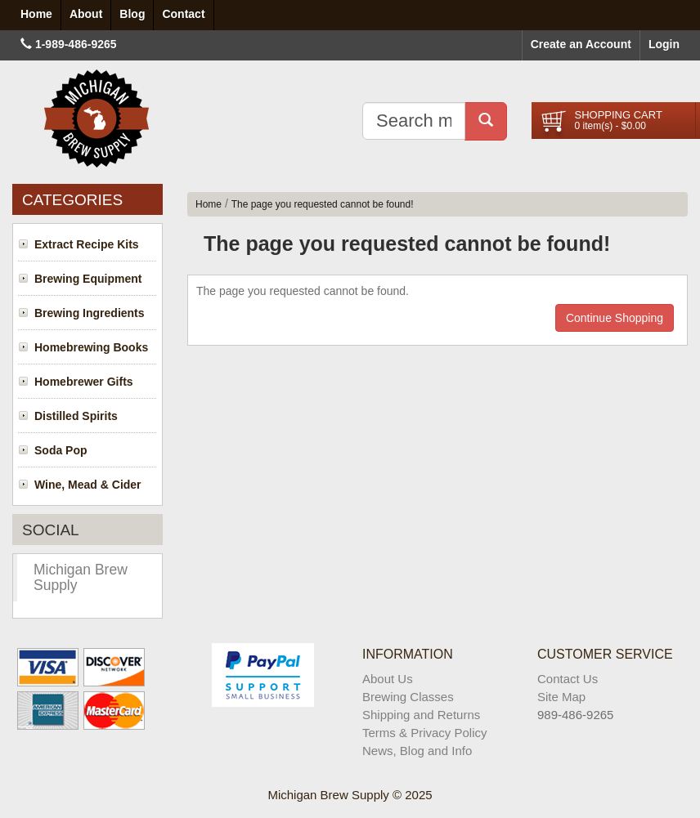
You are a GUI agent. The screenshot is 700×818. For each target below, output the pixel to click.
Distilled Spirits (76, 415)
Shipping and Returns (421, 715)
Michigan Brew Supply (81, 577)
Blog (132, 13)
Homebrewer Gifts (83, 381)
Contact (183, 13)
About (86, 13)
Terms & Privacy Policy (424, 733)
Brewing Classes (408, 697)
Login (664, 44)
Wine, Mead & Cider (87, 484)
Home (208, 204)
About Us (387, 679)
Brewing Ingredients (89, 313)
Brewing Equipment (87, 278)
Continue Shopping (614, 317)
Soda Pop (61, 450)
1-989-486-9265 (76, 44)
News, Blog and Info (417, 751)
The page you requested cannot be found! (322, 204)
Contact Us (567, 679)
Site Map (561, 697)
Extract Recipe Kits (86, 244)
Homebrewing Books (91, 347)
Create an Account (581, 44)
